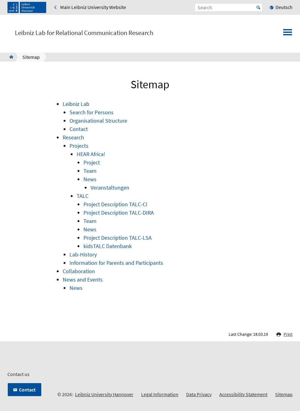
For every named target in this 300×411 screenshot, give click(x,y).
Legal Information (159, 394)
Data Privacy (199, 394)
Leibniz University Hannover (104, 394)
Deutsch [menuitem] (284, 7)
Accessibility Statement (243, 394)
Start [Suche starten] (258, 7)
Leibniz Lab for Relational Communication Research (84, 33)
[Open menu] (288, 34)
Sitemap (284, 394)
